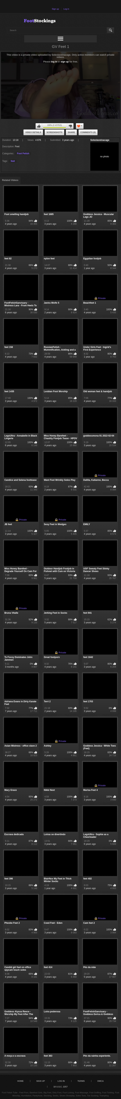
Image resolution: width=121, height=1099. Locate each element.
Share (71, 132)
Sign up (55, 9)
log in (54, 61)
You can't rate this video (39, 126)
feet (13, 161)
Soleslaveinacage (99, 140)
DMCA (100, 1081)
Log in (66, 9)
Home (20, 1081)
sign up (65, 61)
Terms (81, 1081)
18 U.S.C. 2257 (60, 1087)
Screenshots (54, 132)
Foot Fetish (23, 153)
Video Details (33, 132)
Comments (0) (88, 132)
